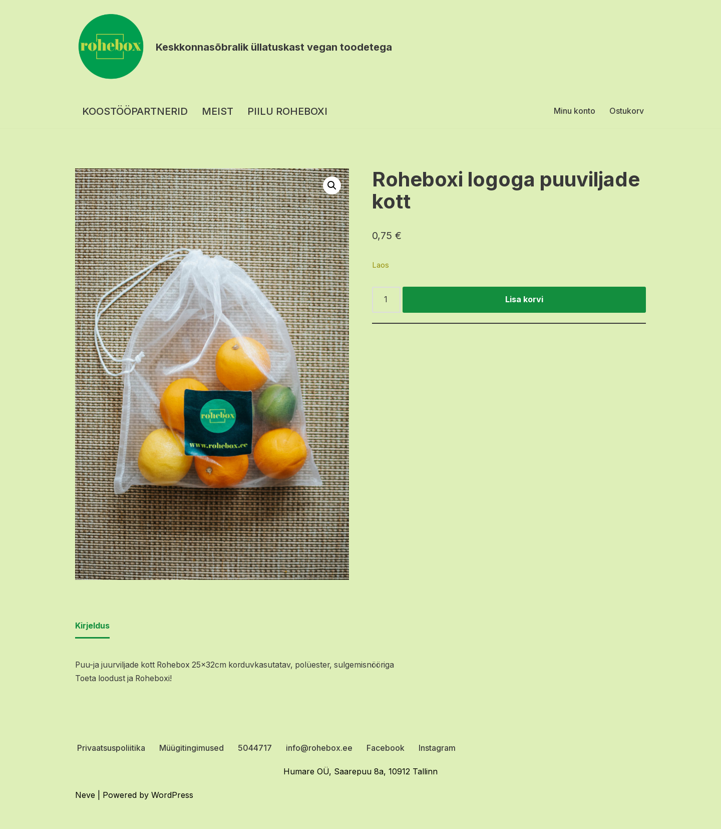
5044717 (255, 749)
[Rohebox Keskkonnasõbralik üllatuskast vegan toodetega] (233, 47)
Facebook (386, 749)
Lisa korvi (524, 300)
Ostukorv (626, 111)
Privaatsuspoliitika (111, 749)
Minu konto (574, 111)
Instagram (437, 749)
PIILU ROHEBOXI (287, 111)
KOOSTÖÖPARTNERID (135, 111)
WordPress (172, 796)
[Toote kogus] (386, 300)
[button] (332, 185)
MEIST (217, 111)
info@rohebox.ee (319, 749)
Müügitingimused (191, 749)
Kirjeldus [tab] (92, 626)
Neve (85, 796)
